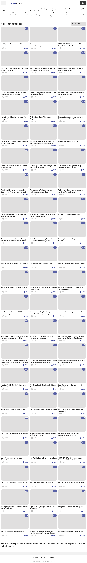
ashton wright (11, 9)
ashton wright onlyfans (51, 17)
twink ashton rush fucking (23, 15)
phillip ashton (36, 9)
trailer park (38, 17)
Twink (15, 3)
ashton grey (38, 15)
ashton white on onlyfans (19, 13)
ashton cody (47, 15)
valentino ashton (50, 11)
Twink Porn (41, 561)
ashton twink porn (36, 13)
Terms (52, 558)
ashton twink (21, 9)
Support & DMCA (39, 558)
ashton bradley (57, 15)
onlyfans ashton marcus (71, 15)
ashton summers (73, 9)
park (29, 9)
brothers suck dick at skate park (68, 11)
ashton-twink (49, 13)
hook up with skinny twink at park (53, 9)
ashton (3, 9)
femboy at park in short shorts (67, 13)
